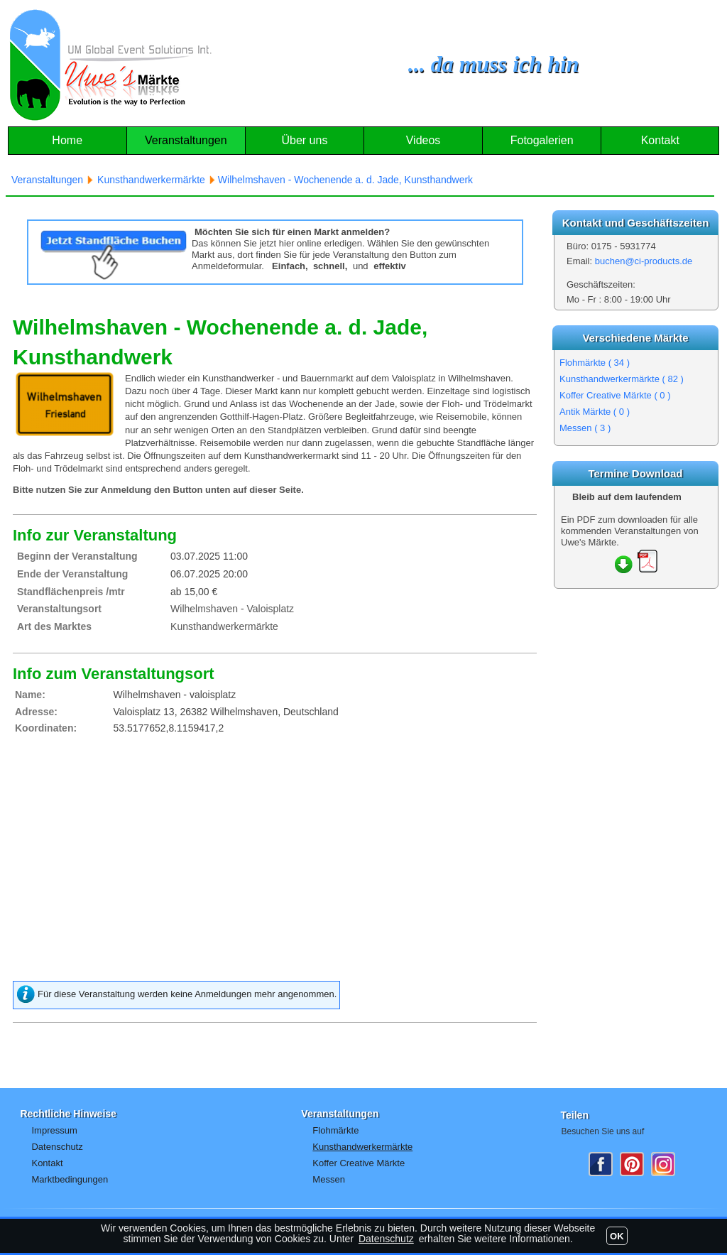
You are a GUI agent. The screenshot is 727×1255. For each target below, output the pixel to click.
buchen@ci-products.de (644, 261)
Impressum (54, 1130)
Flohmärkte (594, 362)
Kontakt (660, 140)
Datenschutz (56, 1146)
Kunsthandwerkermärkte (621, 379)
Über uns (304, 140)
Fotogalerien (542, 140)
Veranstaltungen (186, 140)
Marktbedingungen (69, 1179)
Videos (423, 140)
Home (67, 140)
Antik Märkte (594, 411)
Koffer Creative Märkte (615, 395)
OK (617, 1236)
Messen (585, 428)
